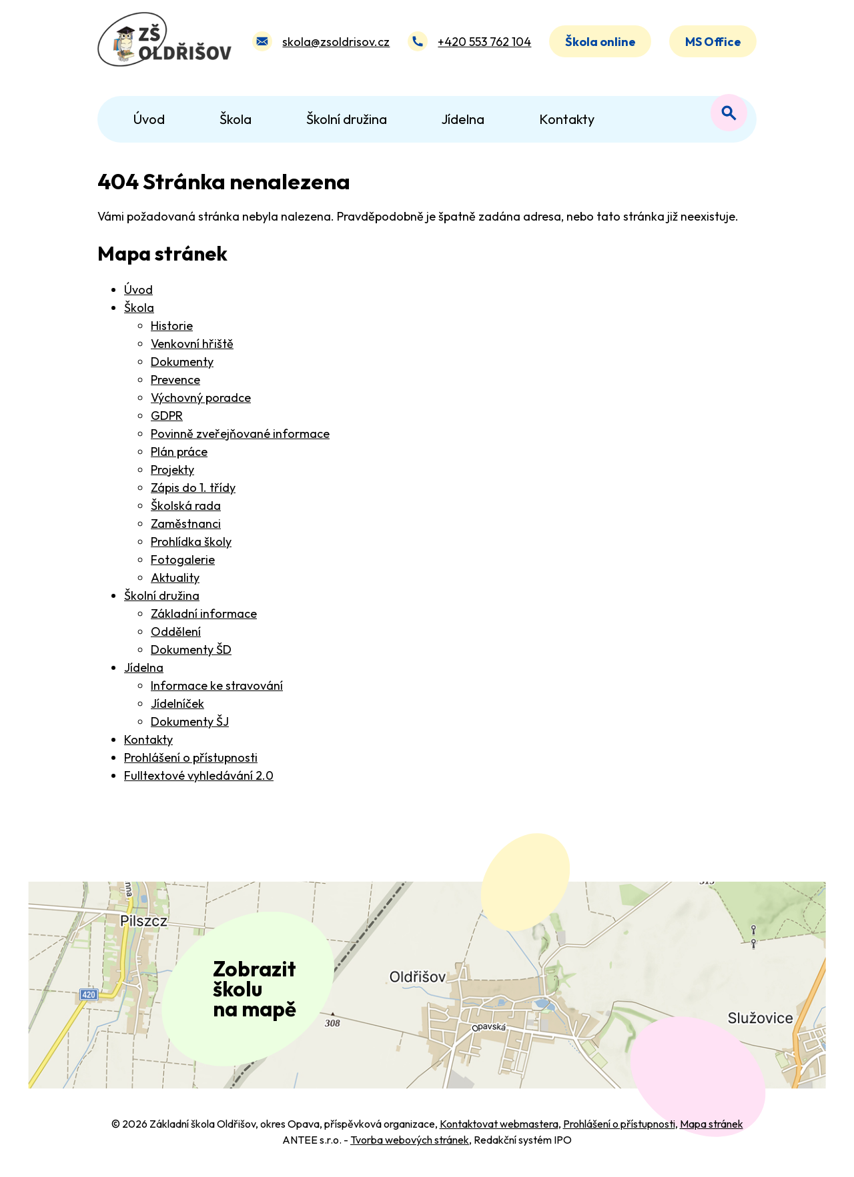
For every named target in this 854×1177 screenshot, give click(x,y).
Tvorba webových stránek (409, 1145)
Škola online (600, 42)
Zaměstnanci (186, 523)
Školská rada (186, 505)
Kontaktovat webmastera (499, 1129)
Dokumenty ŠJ (190, 721)
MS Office (713, 42)
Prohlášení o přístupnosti (191, 757)
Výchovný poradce (201, 397)
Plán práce (179, 451)
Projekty (172, 469)
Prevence (175, 379)
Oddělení (176, 631)
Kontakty (148, 739)
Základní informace (204, 613)
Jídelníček (177, 703)
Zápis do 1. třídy (193, 487)
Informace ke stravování (217, 685)
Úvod (138, 289)
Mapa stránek (711, 1129)
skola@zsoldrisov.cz (336, 42)
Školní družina (161, 595)
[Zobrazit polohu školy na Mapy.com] (427, 987)
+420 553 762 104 (484, 42)
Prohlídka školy (191, 541)
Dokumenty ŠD (191, 649)
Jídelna (143, 667)
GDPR (167, 415)
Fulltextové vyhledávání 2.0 (199, 775)
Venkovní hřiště (192, 343)
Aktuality (175, 577)
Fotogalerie (183, 559)
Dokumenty (182, 361)
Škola (139, 307)
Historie (172, 325)
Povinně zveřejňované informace (240, 433)
